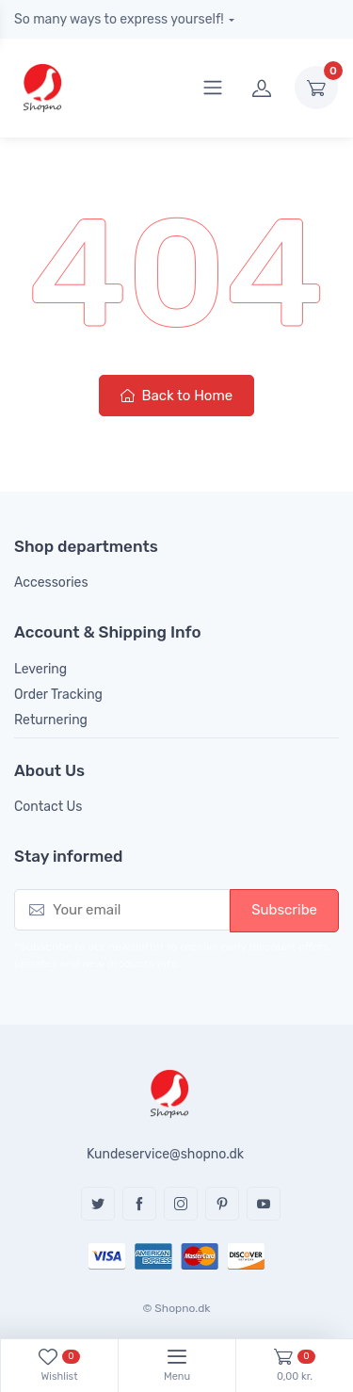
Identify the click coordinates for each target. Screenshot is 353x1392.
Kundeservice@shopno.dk (165, 1154)
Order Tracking (58, 695)
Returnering (51, 720)
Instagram (180, 1204)
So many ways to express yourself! (119, 19)
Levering (40, 669)
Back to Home (176, 395)
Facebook (139, 1204)
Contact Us (48, 807)
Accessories (51, 583)
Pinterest (222, 1204)
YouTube (263, 1204)
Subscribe (284, 909)
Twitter (97, 1204)
